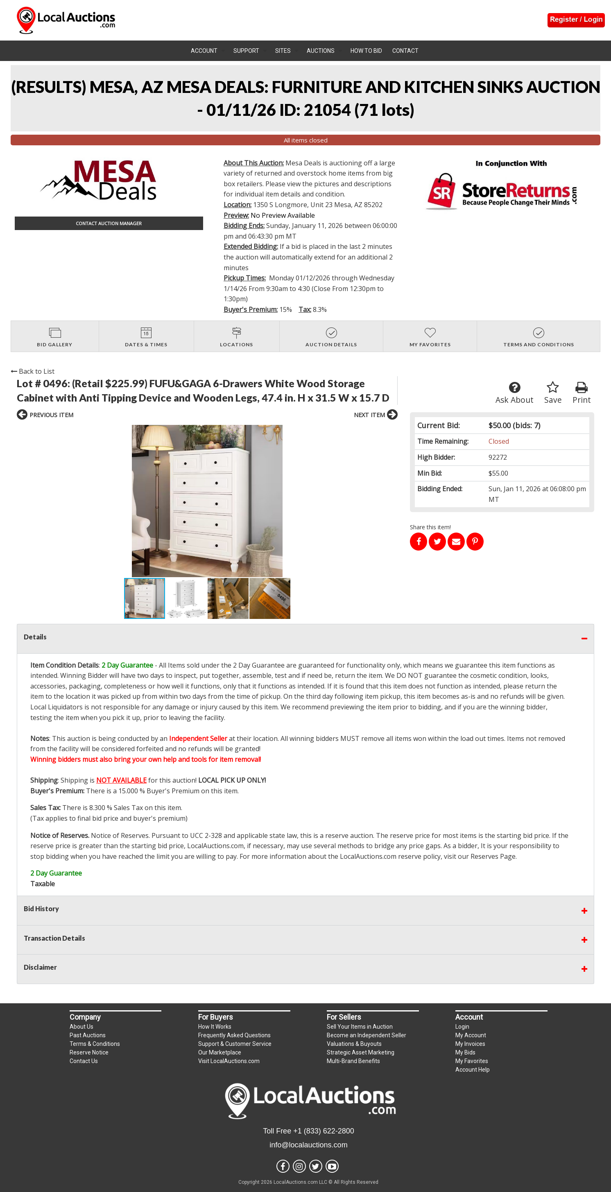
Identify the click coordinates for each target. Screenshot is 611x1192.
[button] (100, 501)
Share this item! (430, 527)
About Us (81, 1026)
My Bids (465, 1052)
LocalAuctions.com (215, 845)
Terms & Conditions (95, 1044)
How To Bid (366, 50)
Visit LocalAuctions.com (229, 1061)
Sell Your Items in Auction (360, 1026)
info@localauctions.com (308, 1145)
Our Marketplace (219, 1052)
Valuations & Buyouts (354, 1044)
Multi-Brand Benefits (353, 1061)
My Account (470, 1035)
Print (582, 393)
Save (553, 393)
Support (246, 50)
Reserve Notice (89, 1052)
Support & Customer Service (235, 1044)
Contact (405, 50)
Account (204, 50)
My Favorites (471, 1061)
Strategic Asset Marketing (360, 1052)
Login (462, 1026)
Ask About (515, 393)
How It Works (214, 1026)
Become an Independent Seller (366, 1035)
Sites (283, 50)
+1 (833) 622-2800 (323, 1131)
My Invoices (470, 1044)
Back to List (32, 371)
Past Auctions (88, 1035)
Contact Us (84, 1061)
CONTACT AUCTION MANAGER (109, 223)
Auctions (321, 50)
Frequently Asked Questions (234, 1035)
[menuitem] (208, 51)
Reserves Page (493, 856)
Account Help (472, 1069)
